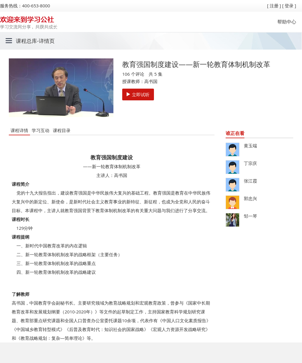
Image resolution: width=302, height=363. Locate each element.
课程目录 (62, 130)
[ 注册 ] (274, 6)
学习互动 (40, 130)
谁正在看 (235, 133)
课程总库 (26, 40)
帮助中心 (286, 21)
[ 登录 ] (289, 6)
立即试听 (138, 94)
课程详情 (19, 130)
